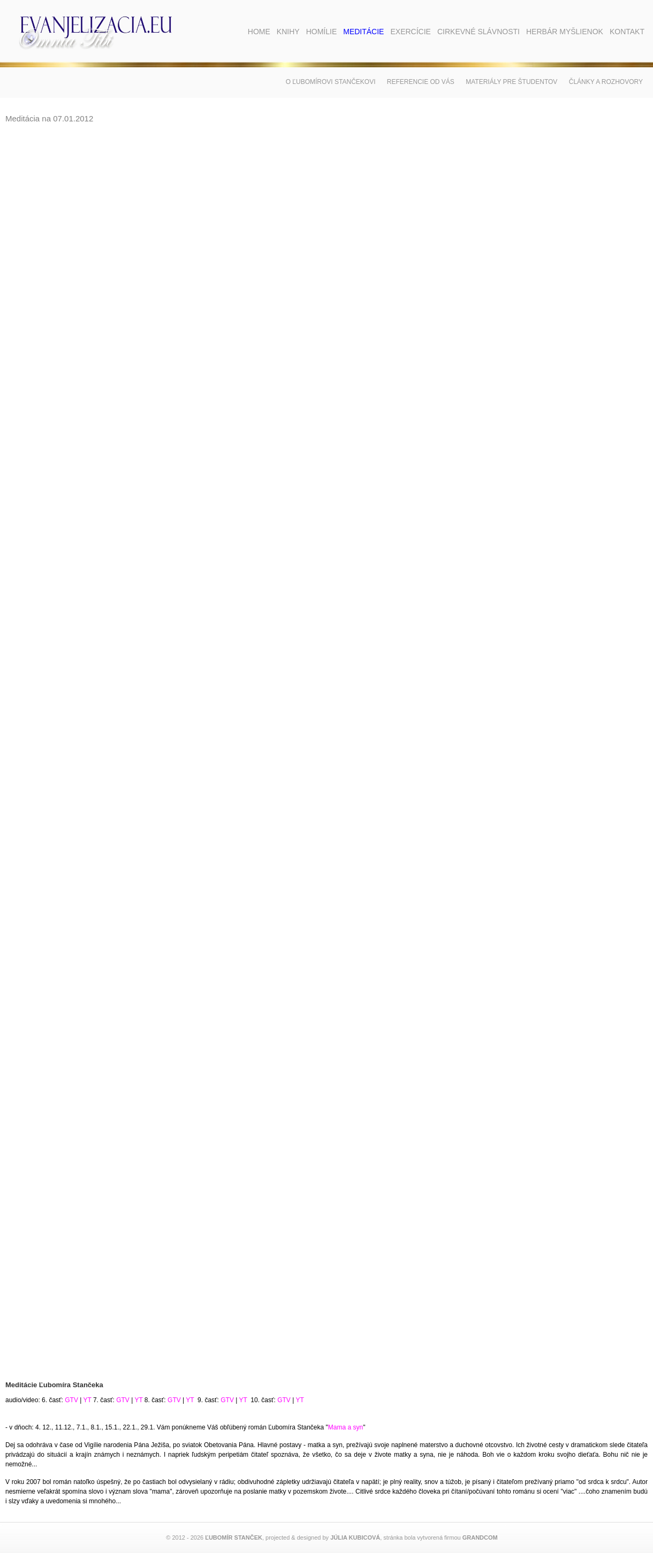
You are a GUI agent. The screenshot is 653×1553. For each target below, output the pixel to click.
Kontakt (627, 31)
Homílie (321, 31)
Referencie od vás (420, 82)
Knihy (288, 31)
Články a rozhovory (606, 82)
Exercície (410, 31)
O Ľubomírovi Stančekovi (331, 82)
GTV (71, 1400)
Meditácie (363, 31)
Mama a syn (345, 1427)
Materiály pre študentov (511, 82)
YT (87, 1400)
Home (259, 31)
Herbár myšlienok (564, 31)
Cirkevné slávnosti (478, 31)
